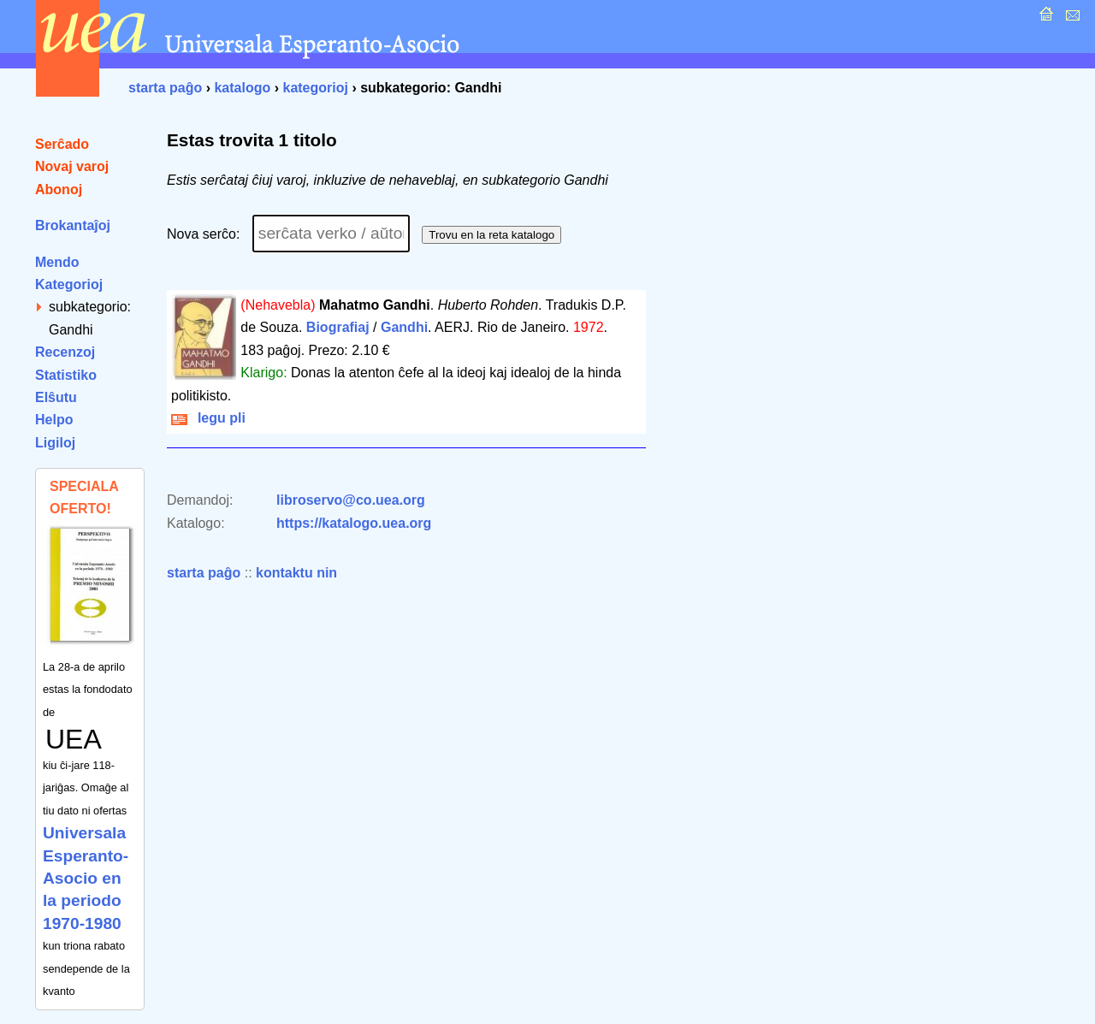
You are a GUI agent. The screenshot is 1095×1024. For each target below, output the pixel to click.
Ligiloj (55, 442)
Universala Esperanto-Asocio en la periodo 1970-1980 (85, 878)
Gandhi (404, 327)
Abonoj (58, 189)
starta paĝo (165, 87)
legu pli (208, 418)
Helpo (54, 419)
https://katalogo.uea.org (353, 523)
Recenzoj (65, 352)
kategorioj (314, 87)
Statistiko (66, 375)
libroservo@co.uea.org (350, 500)
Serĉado (62, 144)
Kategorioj (69, 284)
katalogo (242, 87)
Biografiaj (338, 327)
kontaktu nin (296, 572)
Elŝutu (56, 397)
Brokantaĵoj (72, 225)
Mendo (57, 262)
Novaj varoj (72, 166)
